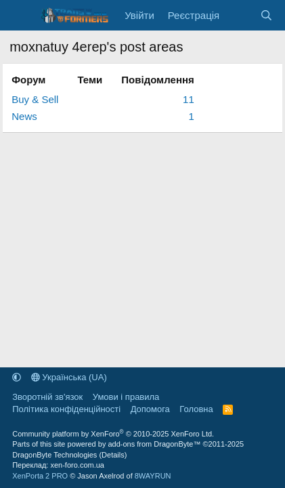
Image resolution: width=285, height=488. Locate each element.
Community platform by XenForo (113, 434)
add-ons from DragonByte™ (154, 444)
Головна (196, 409)
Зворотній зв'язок (47, 397)
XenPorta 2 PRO (40, 476)
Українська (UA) (69, 377)
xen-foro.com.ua (77, 465)
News (24, 116)
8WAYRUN (153, 476)
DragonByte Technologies (54, 455)
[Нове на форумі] (239, 15)
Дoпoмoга (150, 409)
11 (188, 99)
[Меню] (21, 15)
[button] (16, 377)
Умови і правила (126, 397)
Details (113, 455)
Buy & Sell (35, 99)
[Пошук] (266, 15)
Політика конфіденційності (66, 409)
